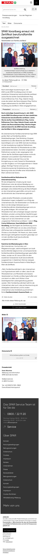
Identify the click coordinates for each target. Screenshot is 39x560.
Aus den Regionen (25, 15)
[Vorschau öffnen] (19, 55)
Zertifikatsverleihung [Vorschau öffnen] (19, 68)
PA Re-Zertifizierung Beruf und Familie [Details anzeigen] (19, 355)
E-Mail (7, 540)
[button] (34, 9)
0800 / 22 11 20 (14, 414)
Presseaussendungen (9, 15)
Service (9, 426)
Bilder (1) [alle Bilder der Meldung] (5, 315)
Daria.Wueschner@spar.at (11, 387)
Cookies (6, 455)
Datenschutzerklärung (9, 550)
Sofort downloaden (19, 304)
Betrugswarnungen (9, 448)
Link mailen (33, 297)
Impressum (7, 459)
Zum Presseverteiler (9, 530)
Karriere (5, 462)
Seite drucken (8, 297)
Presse (5, 469)
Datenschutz (7, 452)
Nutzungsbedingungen (11, 444)
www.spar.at (9, 541)
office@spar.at (12, 422)
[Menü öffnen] (36, 2)
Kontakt (6, 441)
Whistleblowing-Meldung (12, 498)
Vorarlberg (6, 18)
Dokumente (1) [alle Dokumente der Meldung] (7, 351)
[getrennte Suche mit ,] (14, 9)
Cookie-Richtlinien (9, 494)
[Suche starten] (25, 9)
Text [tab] (3, 23)
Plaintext (33, 109)
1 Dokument (8, 82)
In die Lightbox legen (20, 307)
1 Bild (25, 80)
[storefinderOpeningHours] (31, 2)
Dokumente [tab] (18, 23)
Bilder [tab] (10, 23)
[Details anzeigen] (36, 342)
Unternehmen (8, 466)
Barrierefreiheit (8, 473)
